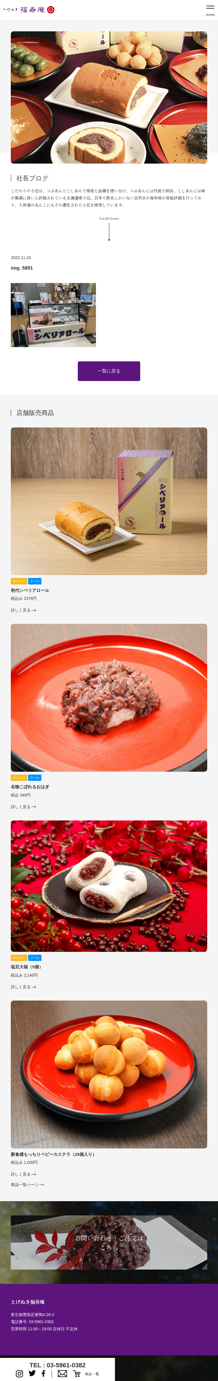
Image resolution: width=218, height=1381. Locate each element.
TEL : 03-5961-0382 (58, 1365)
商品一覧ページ (25, 1185)
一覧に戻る (109, 370)
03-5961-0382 (41, 1321)
